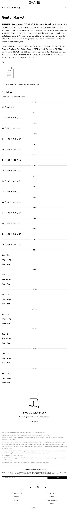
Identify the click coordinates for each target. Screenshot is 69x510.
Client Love (51, 493)
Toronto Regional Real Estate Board (54, 442)
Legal (17, 504)
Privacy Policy (52, 500)
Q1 (14, 107)
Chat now (34, 421)
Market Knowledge (11, 7)
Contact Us (17, 493)
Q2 (8, 107)
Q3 (3, 107)
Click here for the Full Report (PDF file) (22, 84)
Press (52, 497)
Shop (52, 504)
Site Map (17, 500)
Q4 (3, 118)
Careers (17, 497)
